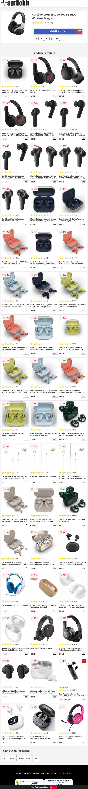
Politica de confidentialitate (44, 773)
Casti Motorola (24, 758)
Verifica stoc (66, 31)
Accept (53, 787)
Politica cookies (64, 773)
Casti (36, 758)
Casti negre (9, 758)
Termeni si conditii (24, 773)
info (26, 96)
